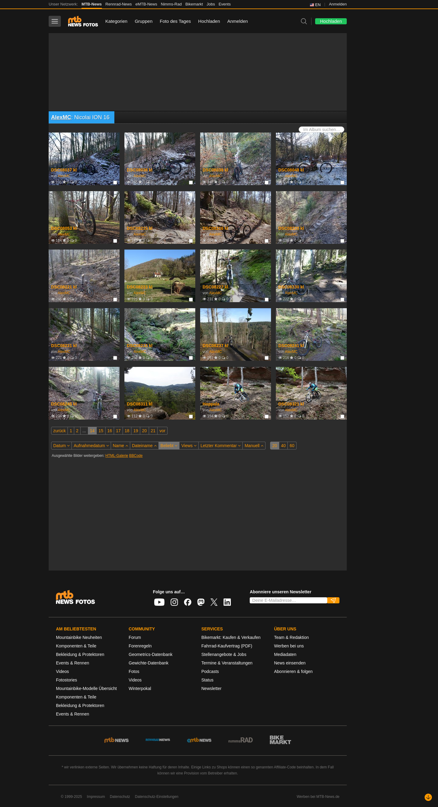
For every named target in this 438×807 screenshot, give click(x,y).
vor (162, 430)
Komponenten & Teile (76, 645)
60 (292, 445)
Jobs (211, 4)
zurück (59, 430)
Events (225, 4)
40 (283, 445)
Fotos (134, 671)
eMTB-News (146, 4)
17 (118, 430)
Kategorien (116, 21)
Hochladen (209, 21)
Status (207, 680)
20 (144, 430)
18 (127, 430)
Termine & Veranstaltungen (226, 662)
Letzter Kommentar (220, 445)
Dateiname (144, 445)
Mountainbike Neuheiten (79, 637)
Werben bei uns (289, 645)
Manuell (254, 445)
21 (153, 430)
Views (188, 445)
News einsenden (290, 662)
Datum (61, 445)
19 (135, 430)
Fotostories (66, 680)
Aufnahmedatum (91, 445)
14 (92, 430)
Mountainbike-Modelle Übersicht (86, 688)
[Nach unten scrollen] (428, 797)
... (84, 430)
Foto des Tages (175, 21)
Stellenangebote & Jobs (223, 654)
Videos (62, 671)
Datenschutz (120, 797)
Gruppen (143, 21)
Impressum (96, 797)
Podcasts (210, 671)
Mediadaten (285, 654)
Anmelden (338, 4)
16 (109, 430)
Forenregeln (140, 645)
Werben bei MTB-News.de (318, 797)
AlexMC (61, 117)
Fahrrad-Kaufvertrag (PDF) (226, 645)
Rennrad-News (119, 4)
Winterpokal (140, 688)
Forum (135, 637)
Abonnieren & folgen (293, 671)
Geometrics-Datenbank (150, 654)
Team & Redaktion (291, 637)
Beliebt (169, 445)
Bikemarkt (194, 4)
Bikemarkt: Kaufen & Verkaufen (231, 637)
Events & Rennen (72, 662)
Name (120, 445)
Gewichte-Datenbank (149, 662)
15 (101, 430)
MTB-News (92, 4)
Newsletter (211, 688)
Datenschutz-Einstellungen (157, 797)
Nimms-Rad (171, 4)
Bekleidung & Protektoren (80, 654)
